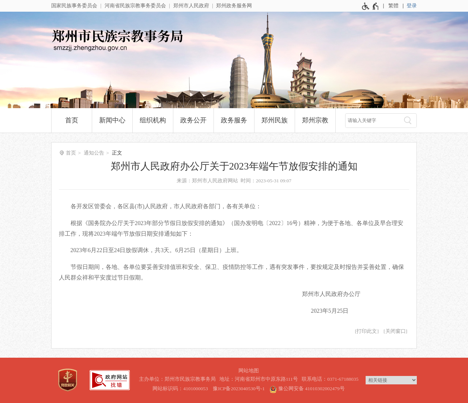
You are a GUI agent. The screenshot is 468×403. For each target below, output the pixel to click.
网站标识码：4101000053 (180, 388)
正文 (117, 153)
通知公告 (94, 153)
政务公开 (193, 120)
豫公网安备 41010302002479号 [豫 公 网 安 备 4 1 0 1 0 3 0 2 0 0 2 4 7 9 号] (306, 388)
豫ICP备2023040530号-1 (239, 388)
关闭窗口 (395, 331)
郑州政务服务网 (234, 5)
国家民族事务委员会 (74, 5)
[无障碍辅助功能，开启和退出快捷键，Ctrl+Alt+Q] (370, 6)
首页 (71, 120)
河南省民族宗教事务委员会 (135, 5)
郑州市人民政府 (191, 5)
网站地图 (248, 370)
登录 (412, 5)
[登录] (412, 6)
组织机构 (153, 120)
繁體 (393, 5)
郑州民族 (274, 120)
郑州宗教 (315, 120)
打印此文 (366, 331)
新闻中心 (112, 120)
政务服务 (234, 120)
